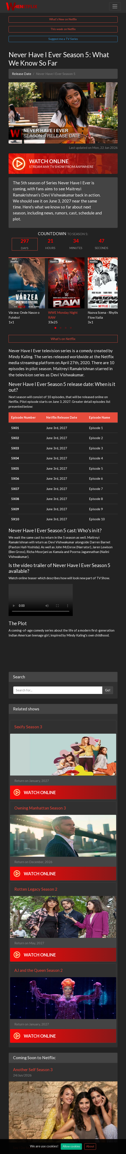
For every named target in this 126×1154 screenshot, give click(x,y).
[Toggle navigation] (115, 6)
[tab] (55, 328)
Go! (107, 690)
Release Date (21, 74)
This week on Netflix (63, 29)
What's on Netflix (63, 339)
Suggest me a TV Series (63, 39)
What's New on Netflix (63, 19)
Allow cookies (71, 1146)
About (90, 1146)
